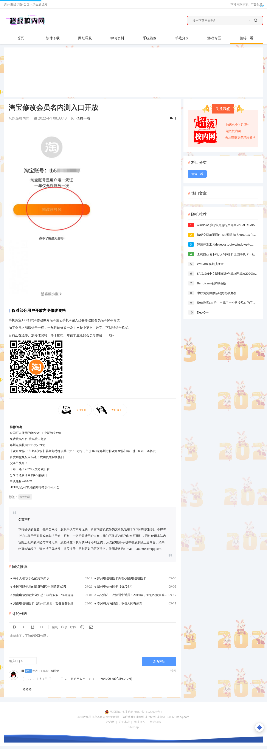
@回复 (55, 671)
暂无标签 (25, 497)
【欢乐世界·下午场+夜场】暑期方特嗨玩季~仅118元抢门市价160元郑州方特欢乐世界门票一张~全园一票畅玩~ (83, 451)
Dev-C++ (198, 312)
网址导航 (85, 38)
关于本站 (124, 722)
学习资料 (121, 38)
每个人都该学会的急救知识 (31, 578)
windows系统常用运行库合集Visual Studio (221, 225)
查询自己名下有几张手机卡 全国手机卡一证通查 (224, 254)
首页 (20, 38)
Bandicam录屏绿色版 (207, 283)
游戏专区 (214, 38)
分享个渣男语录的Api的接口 (28, 475)
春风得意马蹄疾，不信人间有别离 (119, 603)
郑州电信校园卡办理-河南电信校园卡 (121, 578)
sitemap (133, 727)
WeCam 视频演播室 (206, 264)
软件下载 (57, 38)
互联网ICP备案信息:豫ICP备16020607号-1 (136, 712)
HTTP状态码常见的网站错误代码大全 (34, 487)
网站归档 (155, 722)
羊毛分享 (182, 38)
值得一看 (246, 38)
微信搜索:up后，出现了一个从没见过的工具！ (223, 303)
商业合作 (139, 722)
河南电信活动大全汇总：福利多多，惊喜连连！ (44, 595)
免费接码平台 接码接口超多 (28, 439)
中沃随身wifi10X (21, 481)
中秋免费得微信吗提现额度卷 (212, 293)
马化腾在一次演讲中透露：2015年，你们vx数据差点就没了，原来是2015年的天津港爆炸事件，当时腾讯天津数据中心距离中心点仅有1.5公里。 (132, 595)
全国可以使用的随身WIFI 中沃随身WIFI (36, 433)
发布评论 (159, 661)
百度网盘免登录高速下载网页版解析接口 (37, 457)
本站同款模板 (239, 4)
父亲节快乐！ (19, 463)
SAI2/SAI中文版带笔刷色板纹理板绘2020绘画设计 (226, 273)
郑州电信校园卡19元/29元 (27, 445)
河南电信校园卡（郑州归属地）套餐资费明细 (43, 603)
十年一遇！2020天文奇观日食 (30, 469)
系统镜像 (154, 38)
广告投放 (257, 4)
